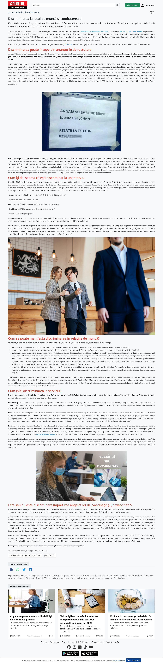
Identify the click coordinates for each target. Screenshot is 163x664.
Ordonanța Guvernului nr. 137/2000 (94, 31)
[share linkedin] (30, 569)
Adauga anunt (133, 5)
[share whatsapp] (17, 569)
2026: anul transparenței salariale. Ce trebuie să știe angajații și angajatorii (131, 618)
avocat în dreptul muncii (45, 434)
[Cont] (148, 5)
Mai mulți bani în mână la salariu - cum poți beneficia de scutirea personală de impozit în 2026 (79, 620)
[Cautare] (73, 5)
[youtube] (91, 647)
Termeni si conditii (69, 642)
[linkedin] (80, 647)
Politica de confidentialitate (91, 642)
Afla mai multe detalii (119, 660)
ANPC (117, 642)
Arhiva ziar (54, 642)
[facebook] (69, 647)
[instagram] (74, 647)
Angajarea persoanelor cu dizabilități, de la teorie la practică (31, 618)
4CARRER (68, 44)
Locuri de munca (34, 636)
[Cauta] (117, 5)
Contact (108, 642)
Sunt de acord (133, 660)
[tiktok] (85, 647)
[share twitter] (24, 569)
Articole (44, 642)
